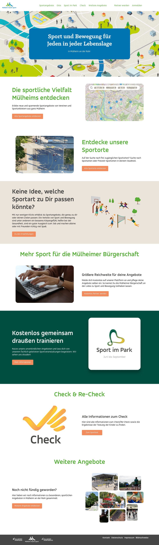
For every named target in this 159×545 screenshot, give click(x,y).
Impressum (129, 538)
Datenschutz (117, 538)
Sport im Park (70, 5)
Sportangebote (46, 5)
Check (83, 5)
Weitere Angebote (98, 5)
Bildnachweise (142, 538)
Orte (59, 5)
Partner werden (121, 5)
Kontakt (106, 538)
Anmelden (137, 5)
